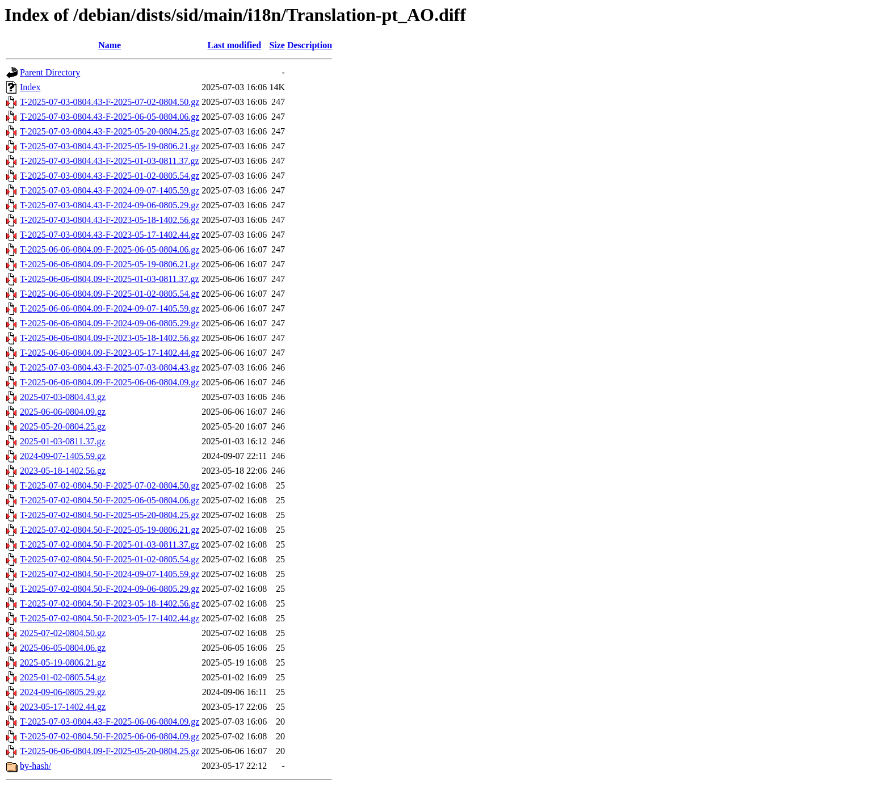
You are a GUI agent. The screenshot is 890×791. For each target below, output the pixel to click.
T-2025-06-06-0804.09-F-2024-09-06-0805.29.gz (109, 323)
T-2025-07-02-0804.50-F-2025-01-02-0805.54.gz (109, 559)
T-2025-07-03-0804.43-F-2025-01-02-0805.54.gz (109, 175)
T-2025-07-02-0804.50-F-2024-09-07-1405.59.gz (109, 574)
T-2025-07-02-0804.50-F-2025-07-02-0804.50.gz (109, 485)
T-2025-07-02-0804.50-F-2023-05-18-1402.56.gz (109, 603)
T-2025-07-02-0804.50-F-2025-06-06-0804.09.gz (109, 736)
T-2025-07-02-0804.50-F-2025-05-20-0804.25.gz (109, 515)
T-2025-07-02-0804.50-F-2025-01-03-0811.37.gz (109, 544)
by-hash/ (35, 766)
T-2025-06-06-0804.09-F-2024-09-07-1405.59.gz (109, 308)
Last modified (234, 45)
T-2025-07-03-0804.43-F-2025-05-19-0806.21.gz (109, 146)
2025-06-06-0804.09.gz (63, 411)
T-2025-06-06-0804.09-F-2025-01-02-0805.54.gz (109, 293)
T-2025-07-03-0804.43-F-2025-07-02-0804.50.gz (109, 102)
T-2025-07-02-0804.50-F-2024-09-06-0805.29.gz (109, 589)
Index (30, 87)
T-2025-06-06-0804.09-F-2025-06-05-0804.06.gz (109, 249)
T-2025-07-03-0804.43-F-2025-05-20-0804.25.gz (109, 131)
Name (109, 45)
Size (277, 45)
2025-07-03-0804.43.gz (63, 397)
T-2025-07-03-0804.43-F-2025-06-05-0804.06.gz (109, 116)
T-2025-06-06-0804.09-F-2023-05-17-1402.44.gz (109, 352)
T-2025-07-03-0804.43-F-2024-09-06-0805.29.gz (109, 205)
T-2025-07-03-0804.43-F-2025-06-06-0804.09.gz (109, 721)
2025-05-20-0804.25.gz (63, 426)
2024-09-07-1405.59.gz (63, 456)
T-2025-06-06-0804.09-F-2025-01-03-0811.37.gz (109, 279)
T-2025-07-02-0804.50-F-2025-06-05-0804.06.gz (109, 500)
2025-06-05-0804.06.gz (63, 648)
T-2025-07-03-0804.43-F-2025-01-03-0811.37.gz (109, 161)
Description (309, 45)
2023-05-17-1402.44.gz (63, 707)
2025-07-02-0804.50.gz (63, 633)
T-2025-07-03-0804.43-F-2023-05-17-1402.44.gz (109, 234)
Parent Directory (50, 72)
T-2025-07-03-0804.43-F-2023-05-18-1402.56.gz (109, 220)
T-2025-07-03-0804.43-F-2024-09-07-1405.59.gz (109, 190)
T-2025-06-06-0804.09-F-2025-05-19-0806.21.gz (109, 264)
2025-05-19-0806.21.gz (63, 662)
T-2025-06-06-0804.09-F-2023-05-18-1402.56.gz (109, 338)
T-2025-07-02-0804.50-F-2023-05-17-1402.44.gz (109, 618)
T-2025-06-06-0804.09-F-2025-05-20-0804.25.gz (109, 751)
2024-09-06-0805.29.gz (63, 692)
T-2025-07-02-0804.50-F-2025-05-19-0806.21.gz (109, 530)
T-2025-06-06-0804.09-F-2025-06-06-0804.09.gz (109, 382)
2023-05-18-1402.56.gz (63, 471)
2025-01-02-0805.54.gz (63, 677)
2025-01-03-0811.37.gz (63, 441)
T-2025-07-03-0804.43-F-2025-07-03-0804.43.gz (109, 367)
